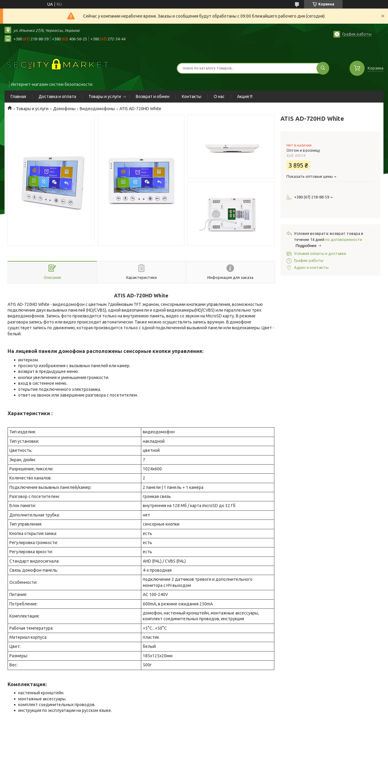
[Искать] (322, 68)
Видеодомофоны (97, 108)
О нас (219, 96)
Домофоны (64, 108)
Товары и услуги (105, 96)
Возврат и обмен (152, 96)
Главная (18, 96)
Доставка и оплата (57, 96)
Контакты (191, 96)
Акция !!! (245, 96)
